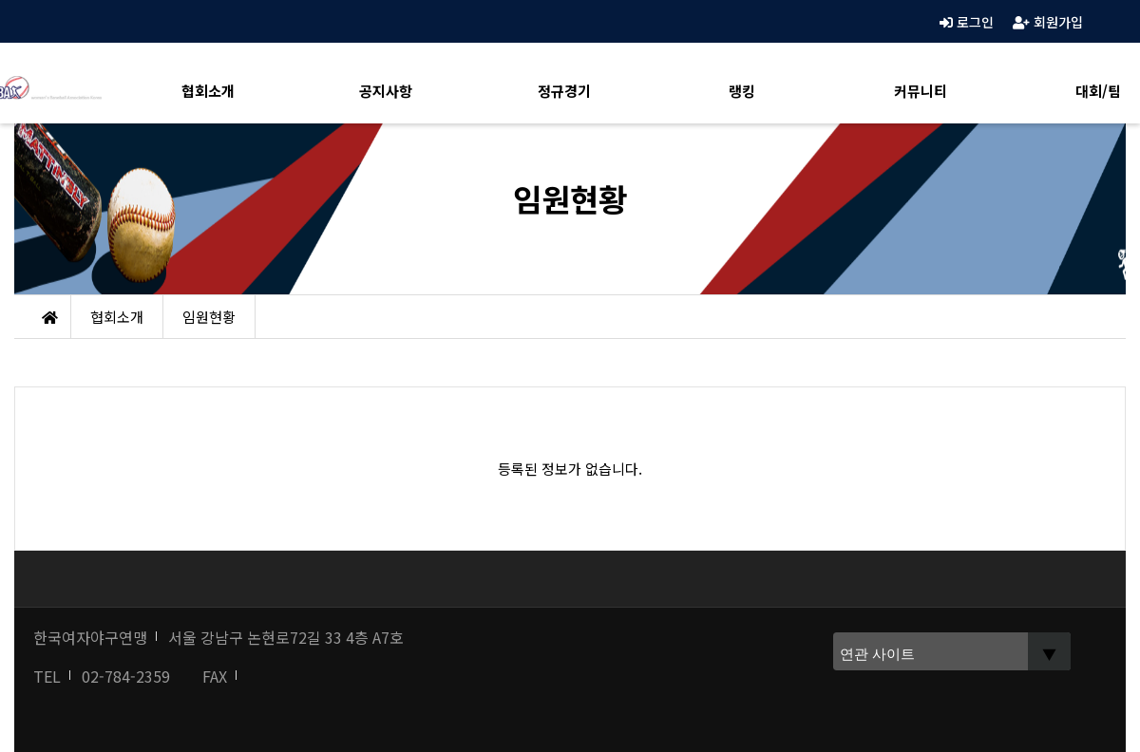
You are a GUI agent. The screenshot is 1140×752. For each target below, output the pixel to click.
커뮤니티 (920, 91)
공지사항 (385, 91)
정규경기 (564, 91)
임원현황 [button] (209, 317)
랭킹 (742, 91)
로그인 (967, 21)
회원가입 (1048, 21)
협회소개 (208, 91)
